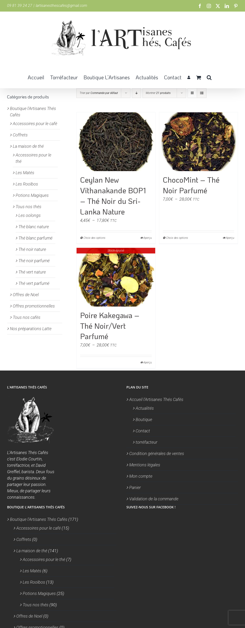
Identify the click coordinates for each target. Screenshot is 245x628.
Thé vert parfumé (33, 283)
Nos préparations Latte (31, 328)
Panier (135, 487)
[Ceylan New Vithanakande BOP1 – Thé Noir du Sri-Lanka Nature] (116, 141)
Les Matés (25, 172)
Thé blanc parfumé (35, 238)
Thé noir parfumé (34, 260)
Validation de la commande (153, 498)
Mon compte (140, 476)
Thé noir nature (32, 249)
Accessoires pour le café (35, 123)
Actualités (145, 408)
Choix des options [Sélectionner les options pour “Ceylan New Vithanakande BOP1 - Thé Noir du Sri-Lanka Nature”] (94, 238)
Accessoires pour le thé (44, 559)
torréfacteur (146, 442)
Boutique (144, 419)
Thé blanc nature (33, 226)
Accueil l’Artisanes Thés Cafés (156, 399)
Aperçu (147, 238)
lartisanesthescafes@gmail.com (61, 5)
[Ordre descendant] (136, 93)
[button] (209, 77)
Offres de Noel (26, 294)
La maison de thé (28, 146)
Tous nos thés (28, 206)
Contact (143, 430)
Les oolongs (29, 215)
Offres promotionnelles (34, 305)
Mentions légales (144, 464)
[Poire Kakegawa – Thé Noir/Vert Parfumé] (116, 277)
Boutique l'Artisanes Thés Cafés (38, 519)
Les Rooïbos (27, 183)
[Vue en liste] (201, 93)
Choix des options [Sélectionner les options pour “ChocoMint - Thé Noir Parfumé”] (177, 238)
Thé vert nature (32, 272)
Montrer (158, 93)
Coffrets (20, 134)
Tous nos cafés (26, 317)
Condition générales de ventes (156, 453)
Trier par (99, 93)
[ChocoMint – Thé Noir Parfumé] (198, 141)
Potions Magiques (32, 195)
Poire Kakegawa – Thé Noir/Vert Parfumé (109, 325)
